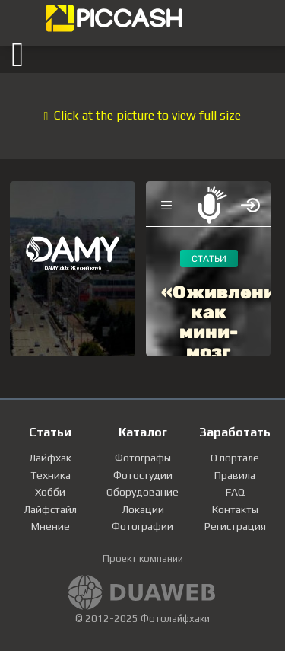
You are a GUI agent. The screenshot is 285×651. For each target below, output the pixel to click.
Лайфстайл (50, 509)
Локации (143, 509)
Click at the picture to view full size (143, 115)
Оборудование (142, 492)
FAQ (235, 492)
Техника (50, 475)
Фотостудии (143, 475)
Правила (234, 475)
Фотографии (142, 526)
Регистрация (235, 526)
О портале (235, 458)
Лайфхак (50, 458)
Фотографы (143, 458)
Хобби (50, 492)
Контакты (235, 509)
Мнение (50, 526)
